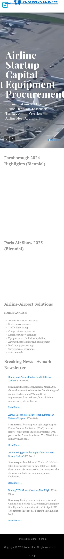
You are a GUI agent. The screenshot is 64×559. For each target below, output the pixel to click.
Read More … (15, 407)
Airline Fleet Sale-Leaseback (26, 109)
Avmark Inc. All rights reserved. (39, 547)
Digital (38, 538)
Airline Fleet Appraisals (22, 118)
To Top (32, 555)
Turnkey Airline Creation (23, 114)
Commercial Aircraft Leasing (26, 104)
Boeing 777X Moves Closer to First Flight (29, 490)
